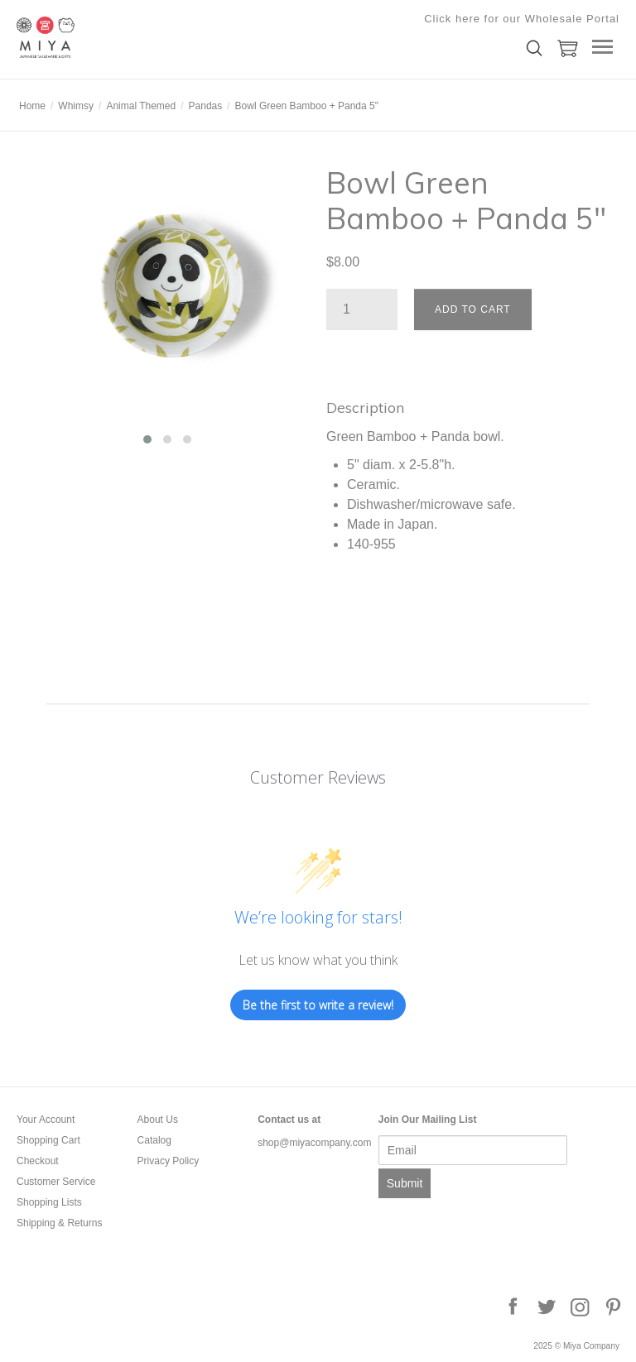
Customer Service (56, 1181)
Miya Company (99, 37)
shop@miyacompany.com (314, 1143)
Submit (405, 1183)
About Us (157, 1119)
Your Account (46, 1119)
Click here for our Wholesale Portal (521, 18)
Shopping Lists (49, 1202)
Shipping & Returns (59, 1223)
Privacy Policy (168, 1161)
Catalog (154, 1140)
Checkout (38, 1161)
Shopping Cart (48, 1140)
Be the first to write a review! (318, 1005)
